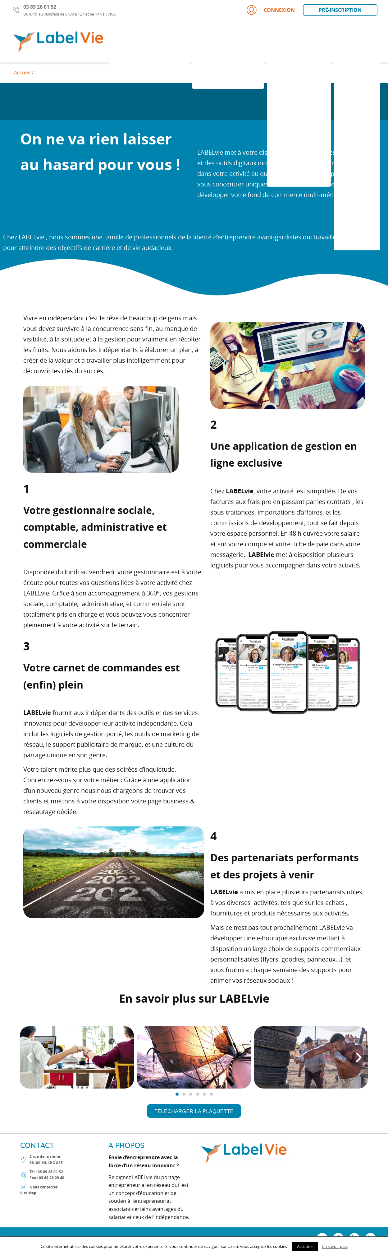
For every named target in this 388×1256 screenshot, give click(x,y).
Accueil (22, 72)
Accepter (305, 1246)
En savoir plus (335, 1246)
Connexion (270, 10)
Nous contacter (43, 1187)
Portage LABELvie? (228, 42)
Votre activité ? (299, 42)
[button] (194, 1111)
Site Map (28, 1193)
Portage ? (357, 42)
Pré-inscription (340, 10)
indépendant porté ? (149, 42)
